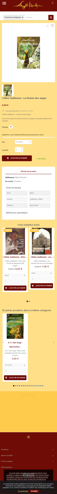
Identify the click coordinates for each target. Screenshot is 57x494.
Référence (9, 177)
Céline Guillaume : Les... (42, 257)
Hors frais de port (12, 111)
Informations (6, 467)
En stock (9, 181)
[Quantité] (17, 149)
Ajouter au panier (17, 158)
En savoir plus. (23, 491)
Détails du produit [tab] (28, 171)
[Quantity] (15, 281)
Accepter (34, 491)
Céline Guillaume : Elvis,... (15, 257)
